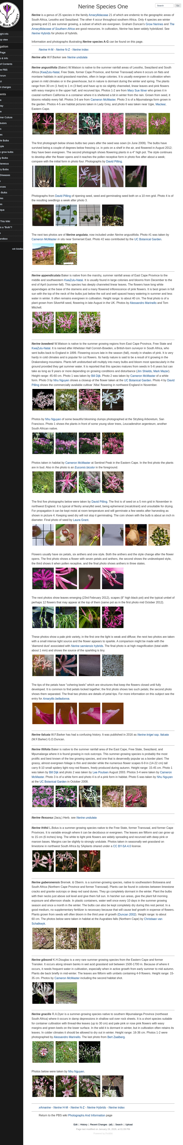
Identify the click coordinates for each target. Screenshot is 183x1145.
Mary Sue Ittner (142, 90)
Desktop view (8, 39)
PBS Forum (7, 75)
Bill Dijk (111, 375)
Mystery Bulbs (9, 169)
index (86, 49)
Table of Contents (10, 64)
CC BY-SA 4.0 (131, 846)
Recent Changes (102, 1124)
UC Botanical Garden (153, 239)
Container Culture (11, 117)
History (88, 1124)
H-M (51, 49)
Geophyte (6, 146)
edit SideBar (25, 249)
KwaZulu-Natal (55, 72)
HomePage (7, 52)
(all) (115, 1124)
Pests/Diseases (9, 175)
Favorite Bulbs (9, 140)
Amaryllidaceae (103, 14)
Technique (7, 209)
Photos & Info (8, 58)
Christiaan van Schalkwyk (53, 923)
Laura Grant (107, 519)
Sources (5, 204)
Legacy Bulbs (8, 157)
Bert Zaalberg (133, 1037)
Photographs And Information (92, 1115)
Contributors (8, 123)
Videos (5, 233)
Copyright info (8, 33)
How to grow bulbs (11, 152)
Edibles (5, 128)
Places (5, 181)
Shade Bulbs (8, 192)
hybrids (97, 645)
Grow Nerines (168, 24)
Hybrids (67, 33)
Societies (6, 198)
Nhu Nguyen (74, 380)
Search (123, 1124)
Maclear (166, 104)
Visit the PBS (8, 69)
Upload (133, 1124)
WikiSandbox (8, 238)
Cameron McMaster (108, 99)
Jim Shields (160, 371)
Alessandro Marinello (154, 302)
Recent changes (10, 87)
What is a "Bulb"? (10, 227)
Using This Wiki (9, 221)
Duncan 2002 (157, 914)
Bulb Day (6, 105)
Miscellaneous (9, 163)
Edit (79, 1124)
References (7, 186)
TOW (4, 215)
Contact (5, 81)
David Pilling (127, 161)
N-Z (68, 49)
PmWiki (113, 1133)
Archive (5, 100)
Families (6, 134)
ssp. (158, 734)
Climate (5, 111)
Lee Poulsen (108, 772)
